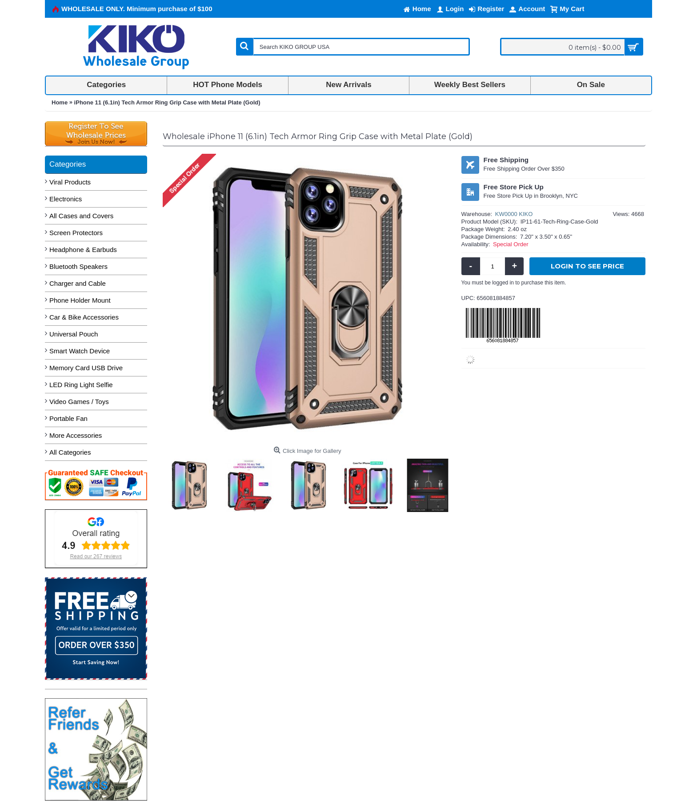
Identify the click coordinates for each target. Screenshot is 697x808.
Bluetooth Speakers (78, 266)
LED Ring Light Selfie (81, 384)
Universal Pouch (73, 334)
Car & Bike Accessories (84, 317)
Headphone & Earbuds (83, 249)
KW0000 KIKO (514, 214)
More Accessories (75, 435)
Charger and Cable (77, 283)
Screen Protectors (76, 232)
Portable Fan (68, 418)
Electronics (65, 199)
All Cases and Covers (81, 216)
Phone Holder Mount (80, 300)
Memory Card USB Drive (86, 368)
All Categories (70, 452)
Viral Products (70, 182)
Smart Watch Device (79, 351)
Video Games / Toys (79, 401)
